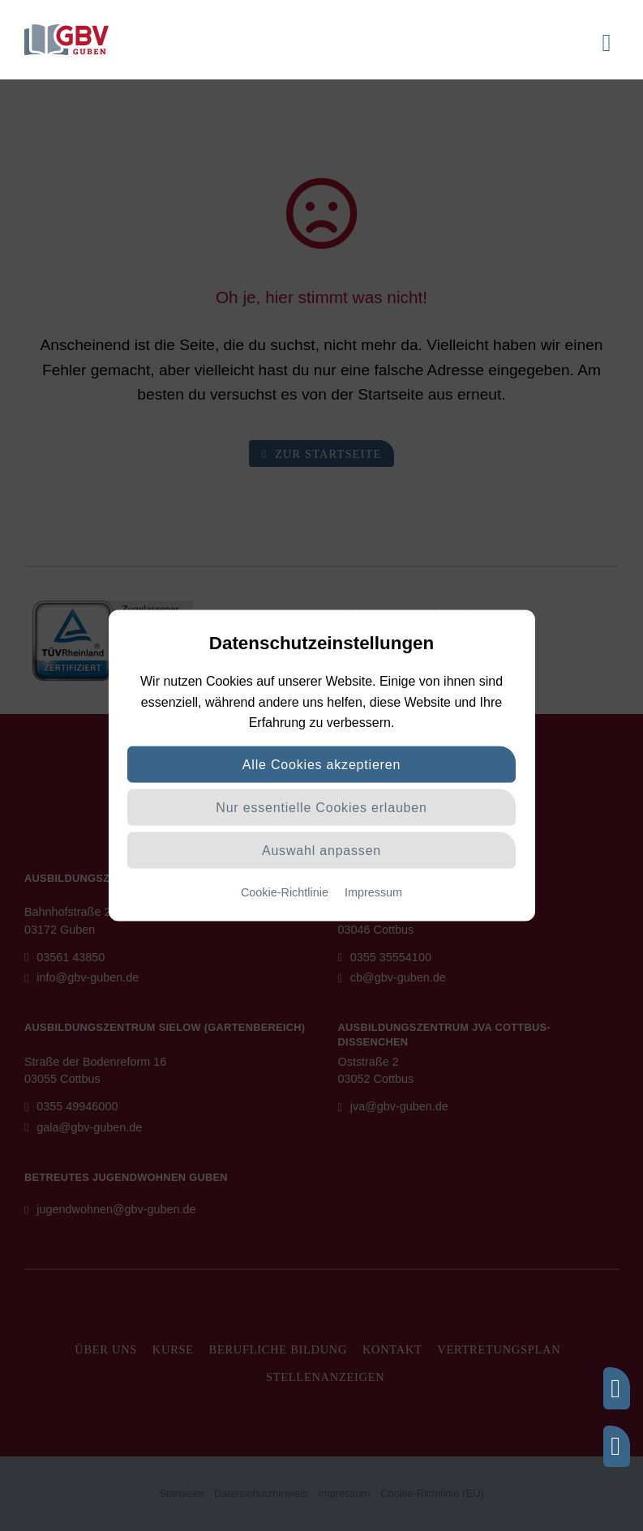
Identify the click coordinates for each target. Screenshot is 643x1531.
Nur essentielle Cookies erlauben (321, 808)
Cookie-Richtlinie (284, 892)
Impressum (373, 892)
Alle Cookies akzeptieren (321, 765)
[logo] (66, 30)
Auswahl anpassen (321, 850)
